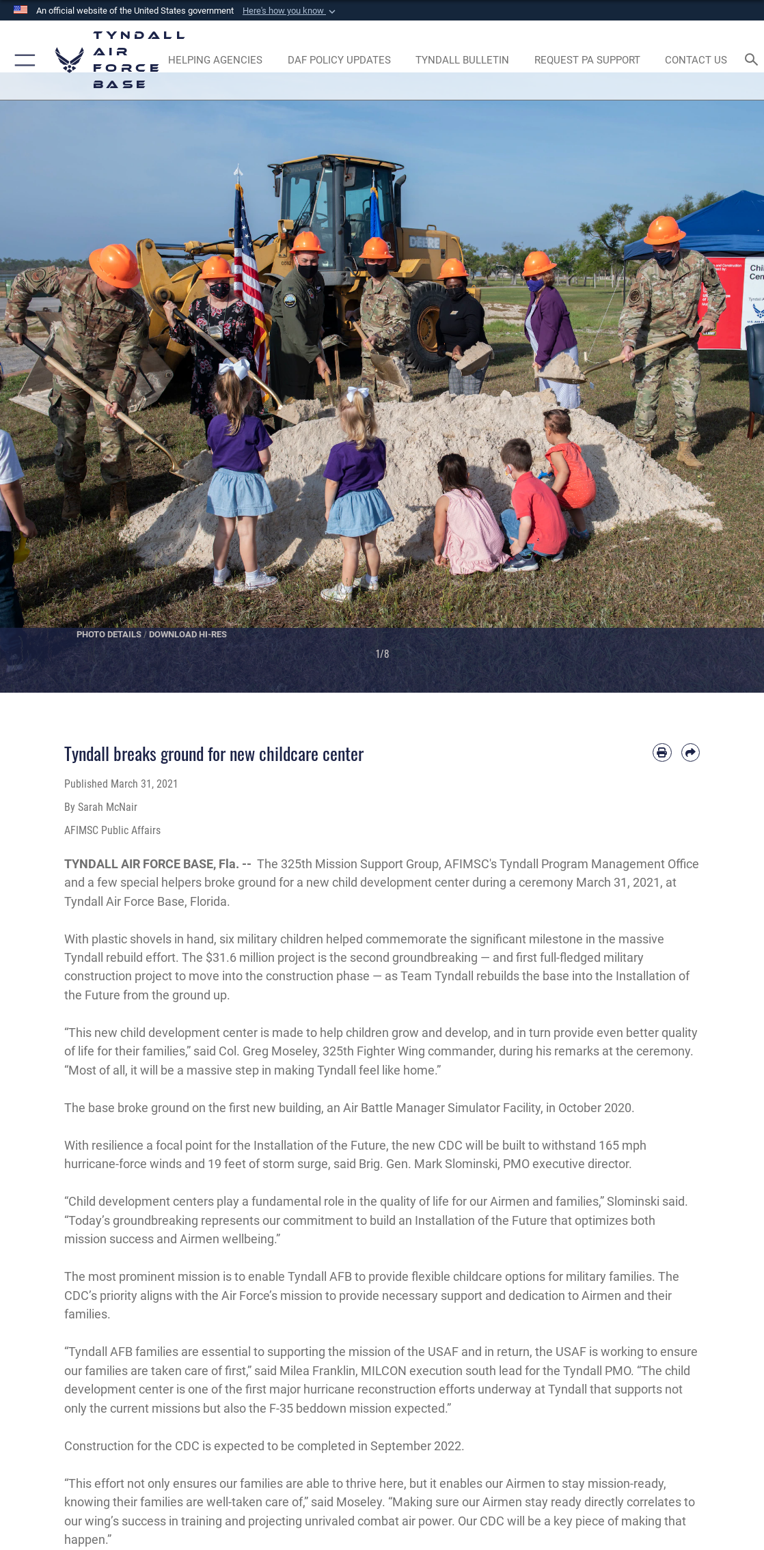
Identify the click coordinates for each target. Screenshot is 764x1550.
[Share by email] (690, 752)
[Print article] (662, 752)
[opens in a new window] (587, 60)
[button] (290, 11)
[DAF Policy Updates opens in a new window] (339, 60)
